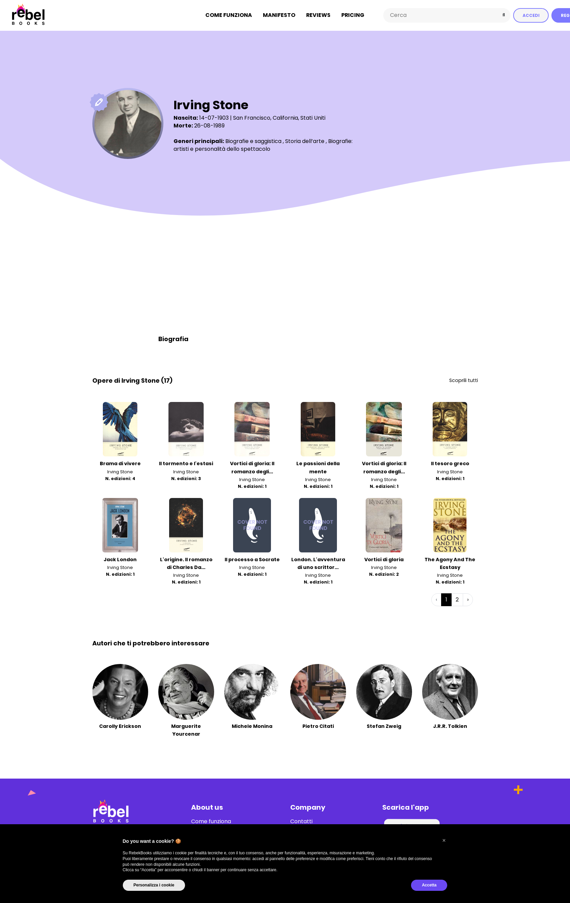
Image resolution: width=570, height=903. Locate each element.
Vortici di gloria (384, 559)
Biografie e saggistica (253, 141)
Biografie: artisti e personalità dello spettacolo (263, 144)
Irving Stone (120, 471)
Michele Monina (252, 725)
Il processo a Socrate (252, 559)
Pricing (352, 15)
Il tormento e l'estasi (186, 463)
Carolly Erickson (120, 725)
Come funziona (228, 15)
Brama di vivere (120, 463)
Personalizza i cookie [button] (154, 885)
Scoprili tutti (463, 380)
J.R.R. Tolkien (450, 725)
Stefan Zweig (384, 725)
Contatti (301, 821)
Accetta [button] (429, 885)
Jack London (120, 559)
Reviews (318, 15)
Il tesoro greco (450, 463)
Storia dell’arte (304, 141)
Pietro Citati (318, 725)
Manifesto (279, 15)
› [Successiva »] (468, 599)
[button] (444, 840)
